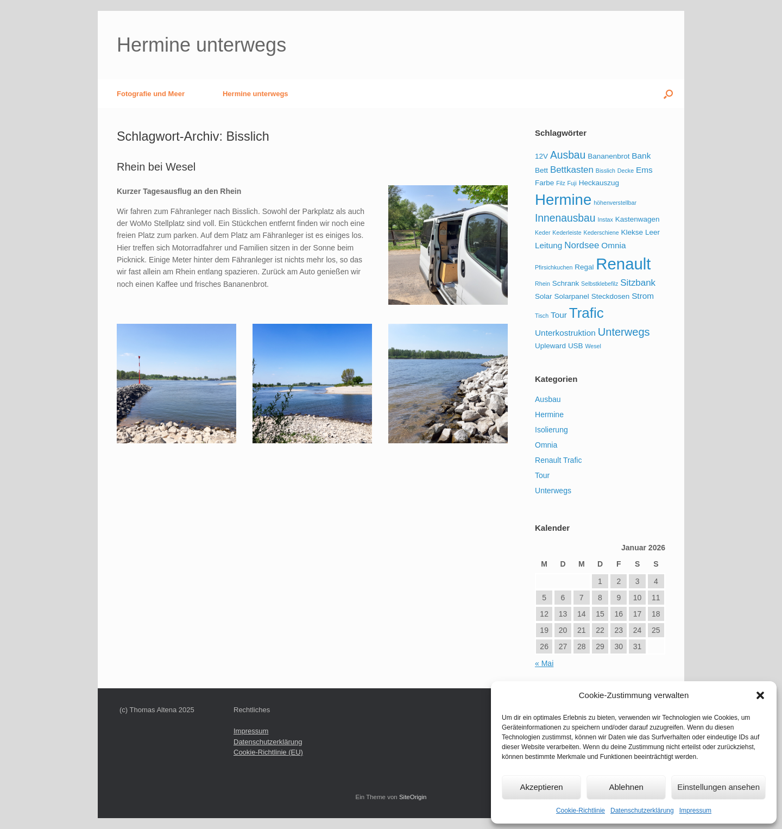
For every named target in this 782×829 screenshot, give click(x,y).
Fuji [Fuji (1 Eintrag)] (572, 183)
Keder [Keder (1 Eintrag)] (542, 232)
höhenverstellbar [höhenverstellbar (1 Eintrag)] (615, 202)
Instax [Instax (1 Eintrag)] (605, 219)
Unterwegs (553, 490)
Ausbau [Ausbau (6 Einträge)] (567, 155)
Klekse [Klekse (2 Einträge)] (632, 232)
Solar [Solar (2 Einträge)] (543, 296)
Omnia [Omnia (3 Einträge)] (613, 245)
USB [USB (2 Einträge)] (575, 346)
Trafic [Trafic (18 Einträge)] (586, 313)
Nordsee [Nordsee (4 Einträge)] (581, 245)
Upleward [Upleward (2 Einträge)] (550, 346)
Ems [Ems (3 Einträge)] (644, 169)
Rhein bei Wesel (156, 167)
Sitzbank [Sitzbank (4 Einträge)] (637, 283)
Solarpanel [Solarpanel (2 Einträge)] (571, 296)
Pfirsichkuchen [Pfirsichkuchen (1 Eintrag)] (553, 267)
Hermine (549, 414)
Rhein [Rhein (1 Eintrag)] (542, 283)
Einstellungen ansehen (718, 787)
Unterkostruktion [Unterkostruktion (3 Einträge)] (565, 332)
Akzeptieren (541, 787)
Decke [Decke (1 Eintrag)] (625, 170)
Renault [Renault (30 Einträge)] (623, 264)
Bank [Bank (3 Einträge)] (641, 155)
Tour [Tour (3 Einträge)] (559, 314)
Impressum (695, 810)
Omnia (546, 445)
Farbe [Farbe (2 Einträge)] (544, 183)
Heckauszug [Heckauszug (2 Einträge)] (599, 183)
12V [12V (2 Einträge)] (541, 156)
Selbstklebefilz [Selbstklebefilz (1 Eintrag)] (599, 283)
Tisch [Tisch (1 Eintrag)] (541, 315)
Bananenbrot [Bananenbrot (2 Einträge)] (608, 156)
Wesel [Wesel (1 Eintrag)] (593, 346)
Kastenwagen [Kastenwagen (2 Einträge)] (637, 219)
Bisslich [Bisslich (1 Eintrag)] (605, 170)
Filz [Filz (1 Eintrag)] (560, 183)
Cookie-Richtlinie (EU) (268, 752)
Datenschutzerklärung (642, 810)
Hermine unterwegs (255, 94)
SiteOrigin (413, 797)
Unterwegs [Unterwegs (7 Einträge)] (624, 332)
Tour (542, 475)
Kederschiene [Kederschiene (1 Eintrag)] (601, 232)
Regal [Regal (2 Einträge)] (584, 267)
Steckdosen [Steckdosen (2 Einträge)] (610, 296)
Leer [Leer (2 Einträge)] (652, 232)
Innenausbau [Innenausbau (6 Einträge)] (565, 218)
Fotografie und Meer (151, 94)
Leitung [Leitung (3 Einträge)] (548, 245)
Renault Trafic (558, 460)
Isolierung (551, 429)
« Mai (544, 663)
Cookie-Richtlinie (580, 810)
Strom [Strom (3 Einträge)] (643, 295)
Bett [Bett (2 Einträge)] (541, 170)
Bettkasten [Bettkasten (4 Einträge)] (572, 170)
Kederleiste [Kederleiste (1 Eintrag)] (566, 232)
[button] (760, 695)
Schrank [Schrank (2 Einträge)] (565, 283)
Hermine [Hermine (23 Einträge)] (563, 199)
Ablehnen (626, 787)
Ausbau (547, 399)
